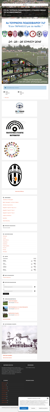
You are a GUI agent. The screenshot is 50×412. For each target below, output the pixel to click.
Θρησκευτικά (16, 308)
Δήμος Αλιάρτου (6, 239)
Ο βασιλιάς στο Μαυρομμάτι (8, 199)
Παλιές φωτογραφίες (7, 355)
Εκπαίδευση (5, 243)
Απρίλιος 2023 (4, 386)
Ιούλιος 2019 (4, 394)
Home (5, 15)
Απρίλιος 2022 (4, 388)
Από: (4, 284)
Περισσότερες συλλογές (7, 357)
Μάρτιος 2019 (4, 402)
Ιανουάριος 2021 (5, 390)
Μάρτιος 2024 (4, 382)
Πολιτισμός (5, 251)
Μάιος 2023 (4, 384)
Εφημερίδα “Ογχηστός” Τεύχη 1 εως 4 (9, 207)
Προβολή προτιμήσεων (43, 408)
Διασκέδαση (5, 241)
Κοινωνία (4, 247)
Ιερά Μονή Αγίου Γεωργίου (14, 313)
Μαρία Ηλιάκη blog (6, 220)
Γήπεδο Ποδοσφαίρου (13, 300)
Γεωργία (4, 238)
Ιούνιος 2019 (4, 396)
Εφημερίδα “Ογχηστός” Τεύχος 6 (8, 212)
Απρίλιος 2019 (4, 400)
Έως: (4, 289)
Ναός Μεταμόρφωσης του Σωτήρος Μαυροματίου (18, 307)
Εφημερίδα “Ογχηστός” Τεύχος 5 (8, 210)
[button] (47, 398)
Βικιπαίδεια (5, 218)
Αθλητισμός (7, 97)
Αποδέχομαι (24, 408)
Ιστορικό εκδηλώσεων (7, 277)
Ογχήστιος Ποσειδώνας (7, 215)
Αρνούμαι (33, 408)
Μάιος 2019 (4, 398)
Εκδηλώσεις (9, 15)
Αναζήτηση (6, 293)
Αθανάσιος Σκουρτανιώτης (8, 204)
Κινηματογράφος (6, 245)
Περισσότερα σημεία (6, 319)
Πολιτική (4, 249)
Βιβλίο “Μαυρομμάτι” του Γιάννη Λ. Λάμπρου (11, 202)
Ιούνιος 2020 (4, 392)
